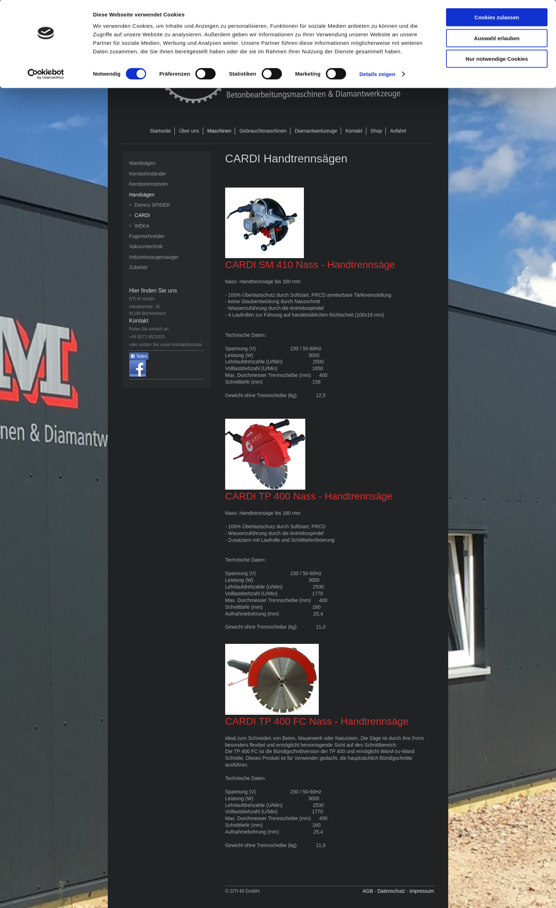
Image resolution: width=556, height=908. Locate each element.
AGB (367, 891)
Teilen (138, 356)
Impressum (422, 891)
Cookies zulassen (496, 18)
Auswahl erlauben (496, 38)
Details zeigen (377, 74)
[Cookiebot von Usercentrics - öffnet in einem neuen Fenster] (46, 74)
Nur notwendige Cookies (497, 59)
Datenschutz (391, 891)
